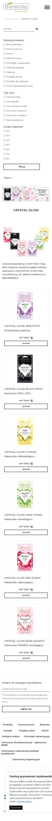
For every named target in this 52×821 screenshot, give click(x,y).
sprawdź (26, 343)
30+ (8, 135)
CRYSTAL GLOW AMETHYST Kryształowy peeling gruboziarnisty (22, 330)
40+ (8, 140)
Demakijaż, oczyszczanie (18, 63)
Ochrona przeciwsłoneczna (19, 86)
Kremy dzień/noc (14, 44)
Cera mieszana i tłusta (16, 106)
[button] (7, 178)
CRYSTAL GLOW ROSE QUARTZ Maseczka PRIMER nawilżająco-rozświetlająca (24, 645)
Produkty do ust (14, 76)
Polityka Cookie (24, 801)
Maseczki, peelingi (15, 67)
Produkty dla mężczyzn (17, 81)
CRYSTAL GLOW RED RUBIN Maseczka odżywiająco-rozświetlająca (22, 582)
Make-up (10, 72)
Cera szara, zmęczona (16, 110)
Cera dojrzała (12, 101)
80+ (8, 158)
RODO (5, 702)
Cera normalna (13, 97)
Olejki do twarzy (13, 58)
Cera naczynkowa (14, 120)
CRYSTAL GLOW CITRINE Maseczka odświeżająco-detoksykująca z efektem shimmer (25, 456)
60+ (8, 149)
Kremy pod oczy (14, 49)
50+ (8, 144)
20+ (8, 131)
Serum (9, 53)
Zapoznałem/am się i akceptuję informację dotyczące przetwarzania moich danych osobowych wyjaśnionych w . (25, 698)
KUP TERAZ (26, 338)
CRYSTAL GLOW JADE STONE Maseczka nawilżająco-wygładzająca (23, 519)
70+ (8, 154)
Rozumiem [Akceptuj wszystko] (15, 807)
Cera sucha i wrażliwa (16, 115)
